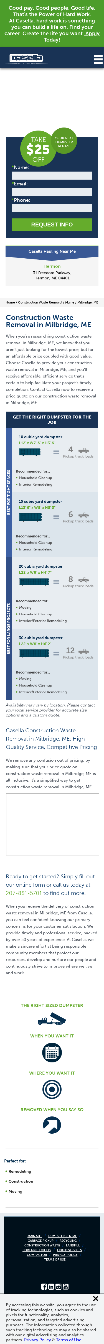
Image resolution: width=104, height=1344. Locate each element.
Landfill (73, 1245)
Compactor (37, 1255)
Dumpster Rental (62, 1236)
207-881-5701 (24, 893)
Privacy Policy (65, 1255)
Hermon (52, 266)
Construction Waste (42, 1245)
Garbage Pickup (41, 1241)
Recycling (68, 1241)
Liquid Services (69, 1250)
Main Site (34, 1236)
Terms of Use (54, 1259)
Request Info (52, 224)
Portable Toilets (36, 1250)
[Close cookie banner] (95, 1298)
